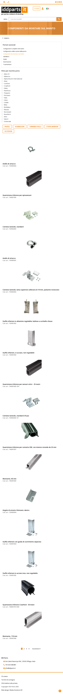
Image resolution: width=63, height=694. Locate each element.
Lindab (6, 102)
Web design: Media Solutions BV (11, 690)
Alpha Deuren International (13, 79)
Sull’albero (6, 56)
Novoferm (7, 114)
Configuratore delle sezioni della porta (14, 51)
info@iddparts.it (9, 668)
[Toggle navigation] (4, 19)
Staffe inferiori (52, 127)
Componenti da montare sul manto (13, 54)
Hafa (5, 98)
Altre (5, 117)
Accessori (8, 131)
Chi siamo (4, 676)
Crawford (7, 86)
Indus (6, 100)
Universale (7, 121)
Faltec (6, 88)
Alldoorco (7, 76)
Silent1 (6, 119)
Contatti (36, 8)
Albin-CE (6, 74)
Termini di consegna (8, 680)
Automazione (7, 62)
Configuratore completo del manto (13, 48)
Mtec (5, 105)
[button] (42, 11)
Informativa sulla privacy (9, 683)
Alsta (5, 81)
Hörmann (7, 95)
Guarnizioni (19, 127)
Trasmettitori (7, 64)
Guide (5, 59)
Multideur (7, 107)
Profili (7, 127)
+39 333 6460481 (9, 665)
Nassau (6, 110)
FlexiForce (7, 91)
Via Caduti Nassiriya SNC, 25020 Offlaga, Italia (19, 661)
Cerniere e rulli (35, 127)
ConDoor (7, 83)
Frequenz (7, 93)
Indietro (6, 38)
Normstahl (7, 112)
